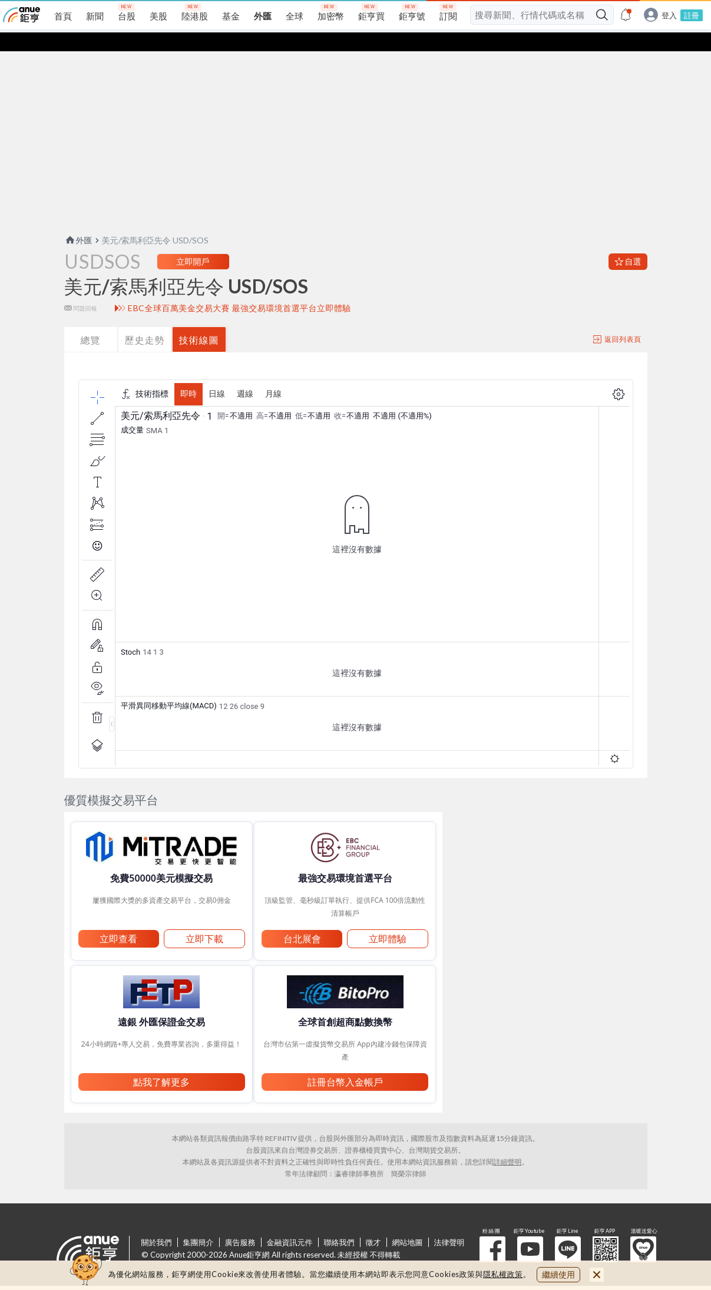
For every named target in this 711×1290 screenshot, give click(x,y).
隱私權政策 (503, 1274)
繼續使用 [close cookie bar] (558, 1274)
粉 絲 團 (492, 1230)
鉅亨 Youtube (530, 1230)
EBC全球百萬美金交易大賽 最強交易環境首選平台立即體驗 (239, 289)
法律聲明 (449, 1223)
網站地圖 (407, 1223)
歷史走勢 (145, 320)
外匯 (78, 221)
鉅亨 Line (568, 1230)
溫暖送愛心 (643, 1230)
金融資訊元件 (290, 1223)
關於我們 (156, 1223)
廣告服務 (240, 1223)
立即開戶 (193, 242)
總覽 (91, 320)
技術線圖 (199, 320)
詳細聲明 (508, 1143)
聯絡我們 (339, 1223)
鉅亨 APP (606, 1230)
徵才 (373, 1223)
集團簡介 (198, 1223)
